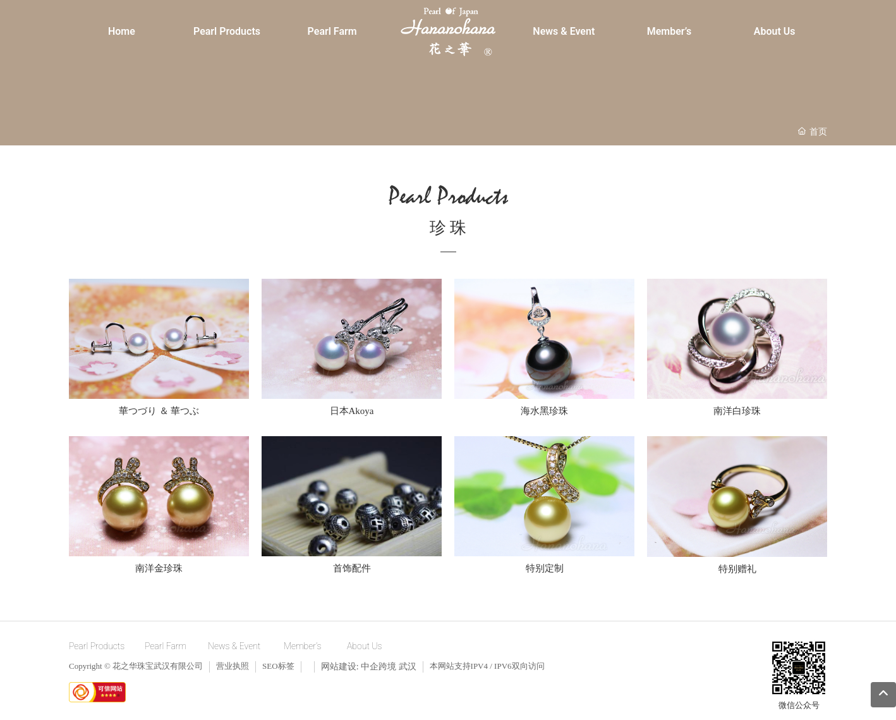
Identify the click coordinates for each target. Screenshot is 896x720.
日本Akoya (352, 411)
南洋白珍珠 (737, 411)
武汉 (407, 666)
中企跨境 (378, 666)
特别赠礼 (737, 569)
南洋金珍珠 (159, 568)
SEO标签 (278, 666)
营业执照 (232, 666)
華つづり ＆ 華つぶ (159, 411)
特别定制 (545, 568)
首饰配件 (352, 568)
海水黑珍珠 (544, 411)
